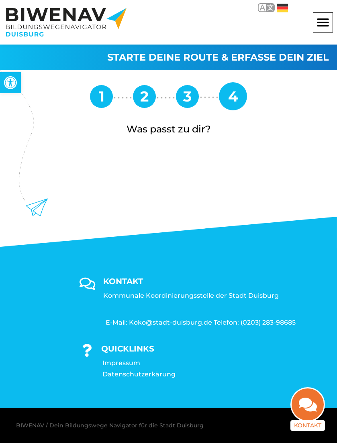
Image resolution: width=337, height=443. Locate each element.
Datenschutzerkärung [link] (139, 374)
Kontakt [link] (307, 425)
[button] (323, 22)
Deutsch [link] (282, 8)
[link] (10, 82)
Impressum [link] (121, 363)
